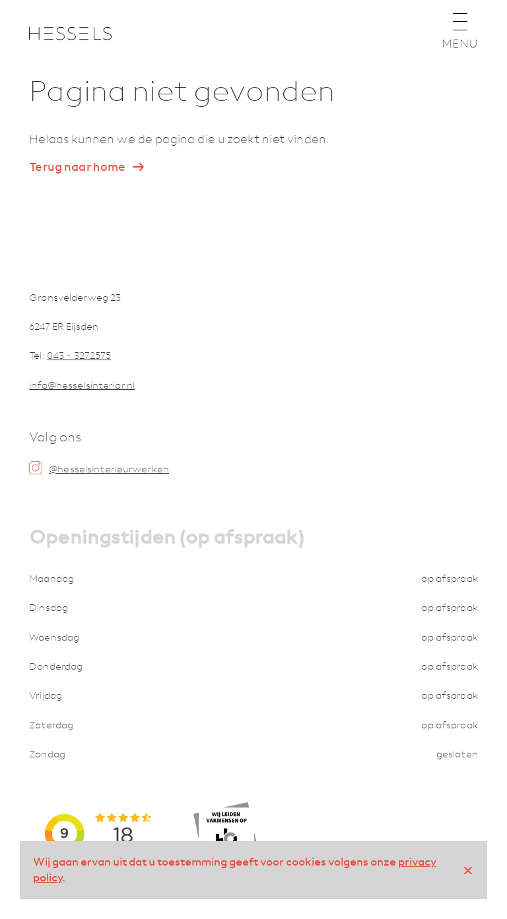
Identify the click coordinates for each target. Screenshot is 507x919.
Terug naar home (77, 167)
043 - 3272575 (79, 356)
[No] (467, 870)
